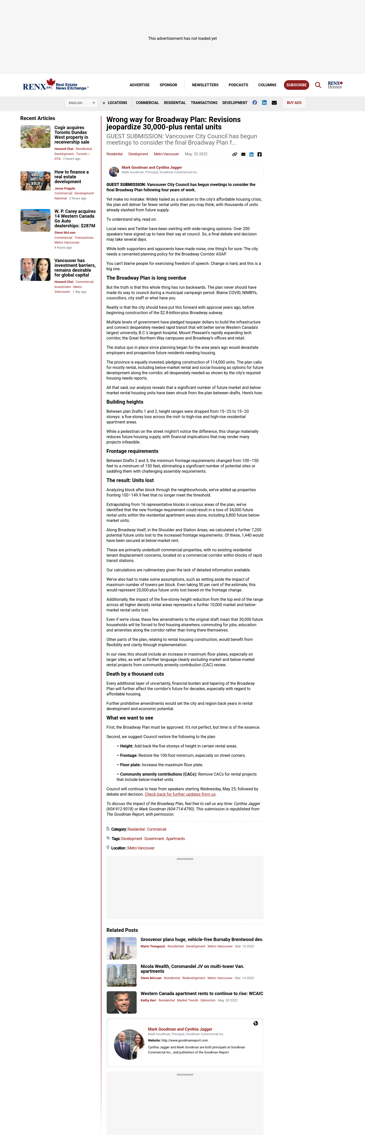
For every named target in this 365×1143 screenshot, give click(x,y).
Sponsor (168, 85)
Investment (62, 287)
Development (235, 103)
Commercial (147, 103)
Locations (115, 103)
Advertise (140, 85)
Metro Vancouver (67, 242)
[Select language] (81, 103)
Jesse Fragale (64, 188)
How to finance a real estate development (71, 176)
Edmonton (207, 1000)
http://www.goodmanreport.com (184, 1040)
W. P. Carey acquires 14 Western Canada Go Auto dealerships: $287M (75, 218)
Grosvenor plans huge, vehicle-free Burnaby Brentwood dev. (202, 939)
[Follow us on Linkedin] (267, 102)
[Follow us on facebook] (257, 102)
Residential (175, 103)
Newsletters (205, 85)
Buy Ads (294, 103)
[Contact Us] (277, 102)
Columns (267, 85)
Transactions (204, 103)
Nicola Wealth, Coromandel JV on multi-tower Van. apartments (192, 969)
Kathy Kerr (148, 1000)
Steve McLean (65, 232)
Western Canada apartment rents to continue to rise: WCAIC (202, 993)
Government (154, 838)
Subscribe (296, 85)
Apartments (175, 838)
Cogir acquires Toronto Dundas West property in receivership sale (71, 135)
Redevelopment (193, 978)
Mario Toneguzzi (153, 946)
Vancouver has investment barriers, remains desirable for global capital (75, 268)
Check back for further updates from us (180, 794)
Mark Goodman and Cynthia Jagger (152, 167)
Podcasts (238, 85)
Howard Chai (63, 149)
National (60, 198)
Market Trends (187, 1000)
